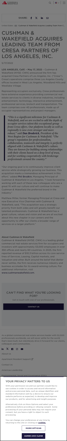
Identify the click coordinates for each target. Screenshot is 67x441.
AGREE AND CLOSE (33, 436)
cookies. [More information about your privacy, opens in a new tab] (42, 423)
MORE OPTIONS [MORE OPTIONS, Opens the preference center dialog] (33, 428)
